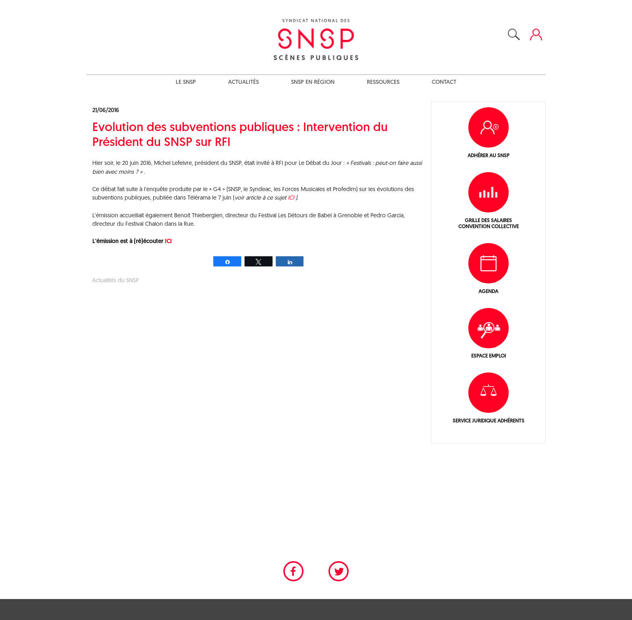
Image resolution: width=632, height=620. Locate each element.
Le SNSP (186, 82)
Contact (444, 82)
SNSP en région (313, 82)
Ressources (383, 82)
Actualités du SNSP (115, 281)
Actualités (243, 82)
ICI (291, 198)
